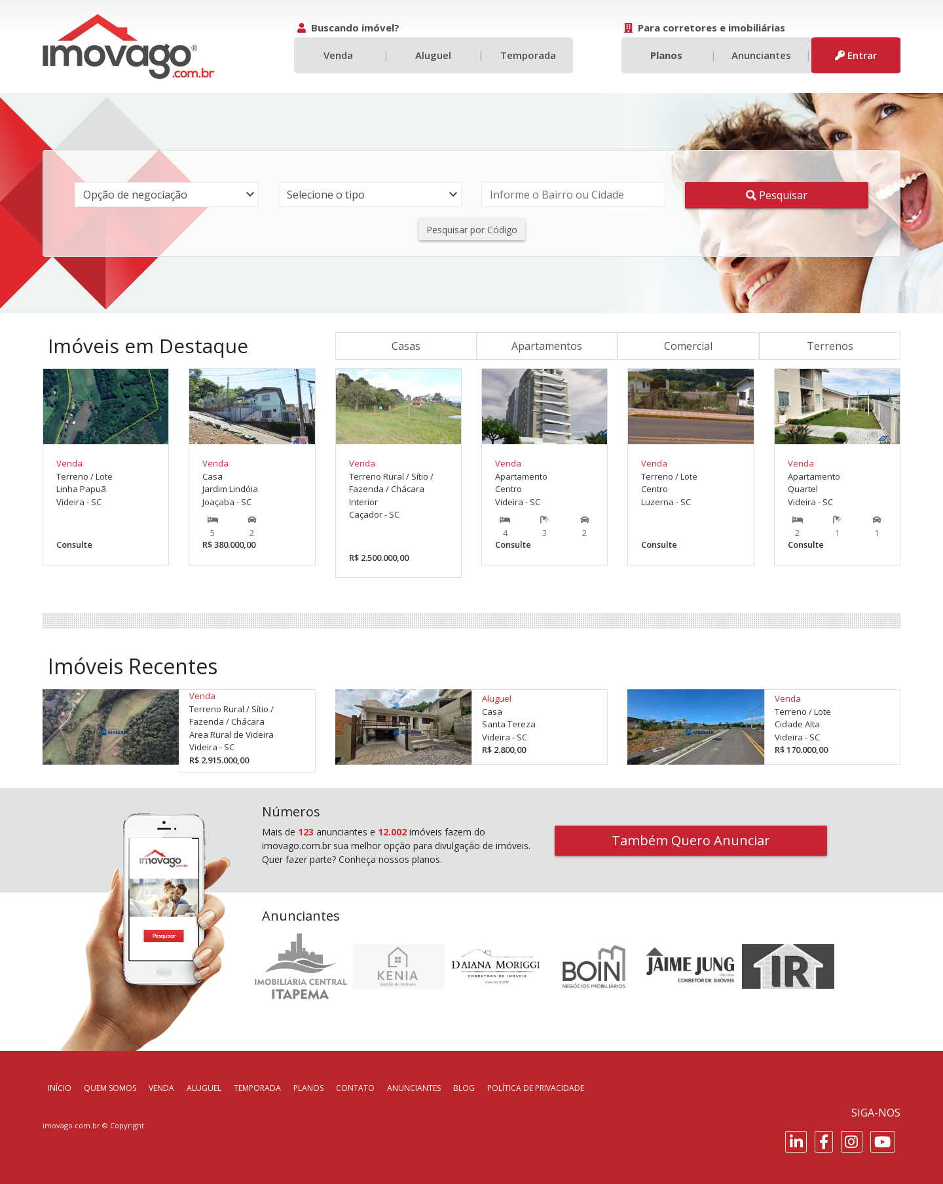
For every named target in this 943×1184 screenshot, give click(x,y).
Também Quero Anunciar (691, 840)
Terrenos (830, 346)
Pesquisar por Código (471, 229)
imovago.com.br (71, 1125)
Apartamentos (546, 346)
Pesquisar (776, 195)
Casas (406, 346)
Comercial (688, 346)
